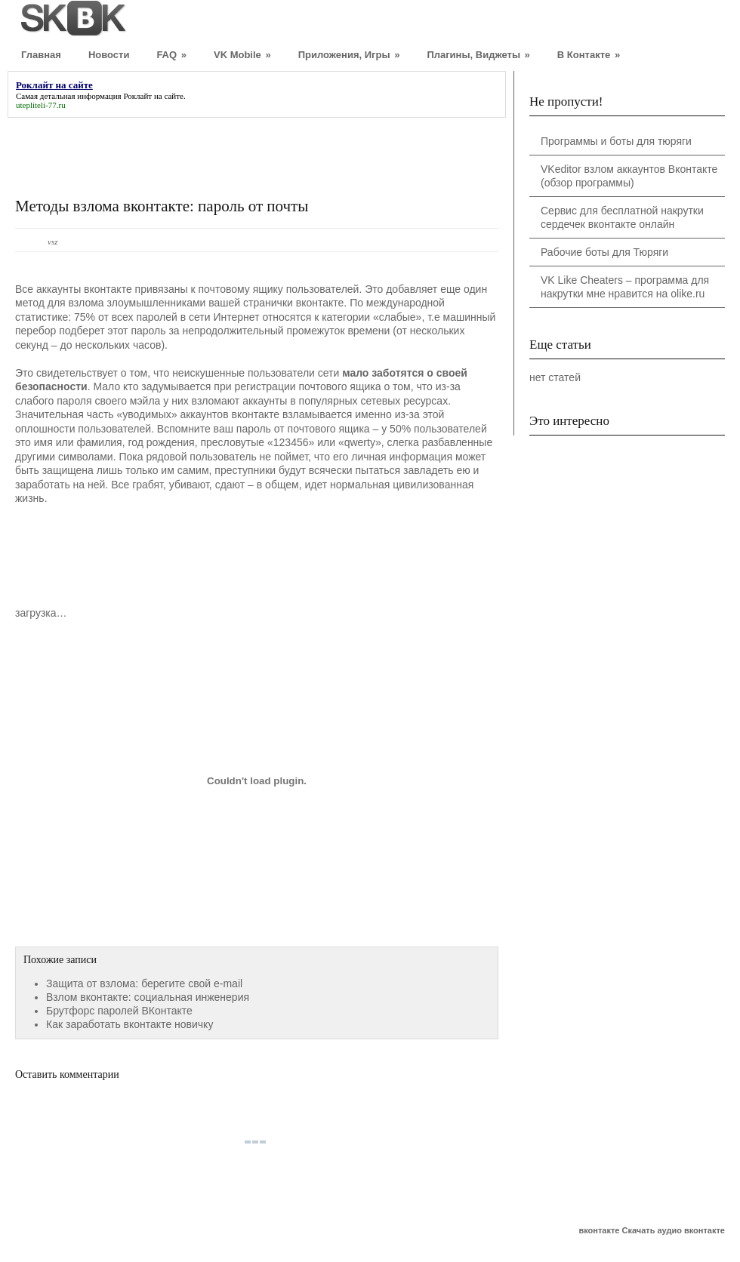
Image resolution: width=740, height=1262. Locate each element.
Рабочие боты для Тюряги (604, 252)
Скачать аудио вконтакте (674, 1230)
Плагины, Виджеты (478, 54)
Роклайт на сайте (153, 95)
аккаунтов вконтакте (229, 414)
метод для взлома (59, 303)
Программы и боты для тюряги (616, 141)
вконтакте (598, 1230)
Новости (109, 54)
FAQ (171, 54)
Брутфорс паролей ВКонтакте (119, 1011)
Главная (41, 54)
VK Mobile (242, 54)
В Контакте (588, 54)
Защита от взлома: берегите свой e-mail (144, 983)
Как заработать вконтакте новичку (129, 1024)
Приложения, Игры (349, 54)
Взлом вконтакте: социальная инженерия (147, 997)
